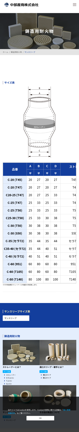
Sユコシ (9, 384)
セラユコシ (10, 378)
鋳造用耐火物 (16, 52)
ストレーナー (11, 375)
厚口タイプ (47, 378)
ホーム (5, 52)
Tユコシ (9, 381)
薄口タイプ (47, 375)
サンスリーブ (10, 318)
